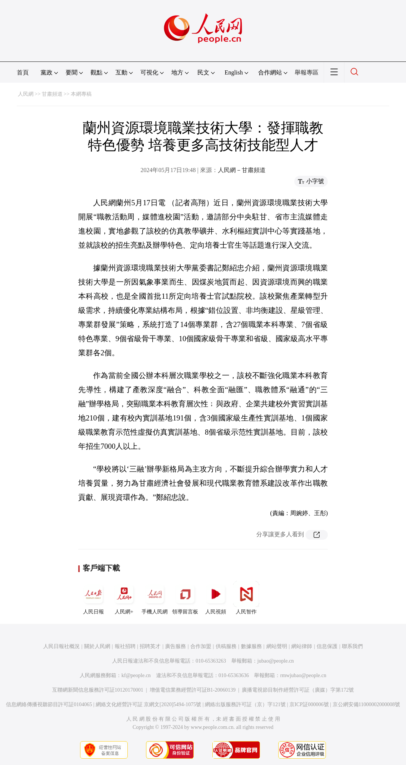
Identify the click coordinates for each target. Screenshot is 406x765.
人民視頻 (216, 598)
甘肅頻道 (52, 94)
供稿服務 (226, 646)
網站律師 (301, 646)
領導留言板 (185, 598)
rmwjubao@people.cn (303, 675)
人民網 (26, 94)
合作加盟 (200, 646)
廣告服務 (175, 646)
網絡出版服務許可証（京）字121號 (245, 704)
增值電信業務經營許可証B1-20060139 (193, 690)
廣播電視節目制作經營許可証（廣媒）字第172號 (298, 690)
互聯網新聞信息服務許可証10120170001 (97, 690)
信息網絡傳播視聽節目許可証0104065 (49, 704)
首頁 (23, 72)
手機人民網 (155, 598)
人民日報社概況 (61, 646)
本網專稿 (81, 94)
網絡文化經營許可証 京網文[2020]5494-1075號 (149, 704)
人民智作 (246, 598)
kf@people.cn (136, 675)
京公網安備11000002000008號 (366, 704)
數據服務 (251, 646)
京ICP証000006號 (309, 704)
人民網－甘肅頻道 (242, 170)
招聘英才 (150, 646)
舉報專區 (306, 72)
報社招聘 (125, 646)
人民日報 (93, 598)
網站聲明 (276, 646)
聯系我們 (352, 646)
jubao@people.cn (275, 661)
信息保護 (327, 646)
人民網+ (124, 598)
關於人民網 (97, 646)
